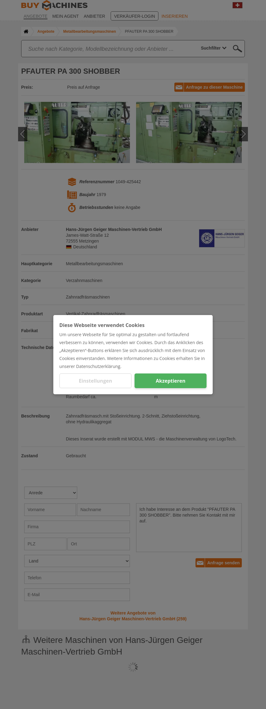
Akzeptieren (170, 380)
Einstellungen (95, 380)
